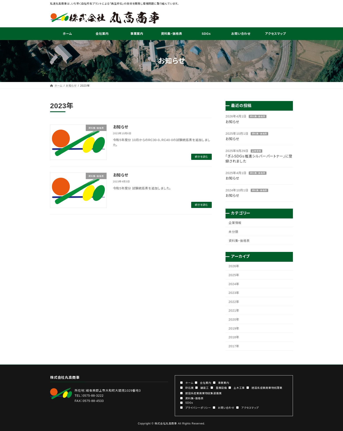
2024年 (234, 284)
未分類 (233, 232)
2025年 (234, 275)
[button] (186, 382)
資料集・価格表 (257, 116)
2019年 (234, 328)
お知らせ (120, 127)
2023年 (234, 293)
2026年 (234, 266)
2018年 (234, 337)
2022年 (234, 302)
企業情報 (256, 151)
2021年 (234, 310)
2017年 (234, 346)
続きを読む (201, 156)
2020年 (234, 319)
